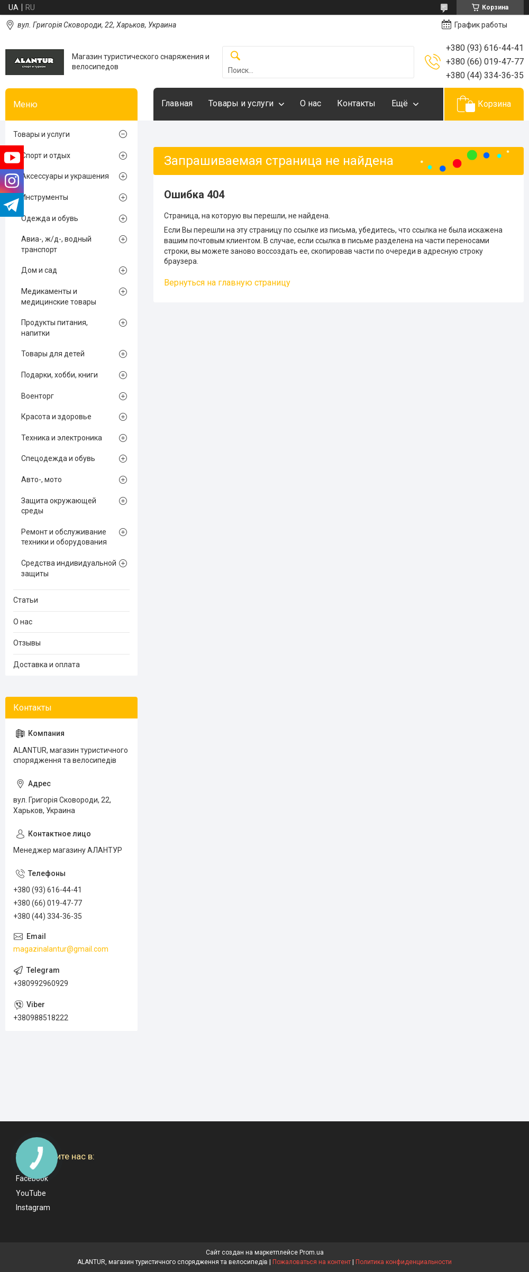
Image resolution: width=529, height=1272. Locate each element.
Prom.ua (311, 1252)
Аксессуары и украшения (65, 176)
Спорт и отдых (45, 155)
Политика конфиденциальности (403, 1262)
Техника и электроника (61, 438)
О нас (310, 103)
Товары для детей (53, 353)
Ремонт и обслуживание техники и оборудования (64, 537)
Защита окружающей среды (58, 505)
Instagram (33, 1207)
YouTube (31, 1193)
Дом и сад (39, 270)
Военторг (37, 396)
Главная (177, 103)
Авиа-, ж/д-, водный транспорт (56, 244)
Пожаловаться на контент (311, 1262)
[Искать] (235, 56)
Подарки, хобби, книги (59, 375)
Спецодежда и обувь (58, 458)
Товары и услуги (240, 103)
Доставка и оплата (46, 664)
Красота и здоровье (56, 416)
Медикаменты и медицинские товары (58, 296)
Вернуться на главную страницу (227, 283)
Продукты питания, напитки (54, 327)
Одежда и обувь (49, 218)
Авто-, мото (41, 479)
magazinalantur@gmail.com (60, 949)
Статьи (25, 600)
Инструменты (44, 197)
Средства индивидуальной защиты (68, 568)
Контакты (356, 103)
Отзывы (27, 643)
